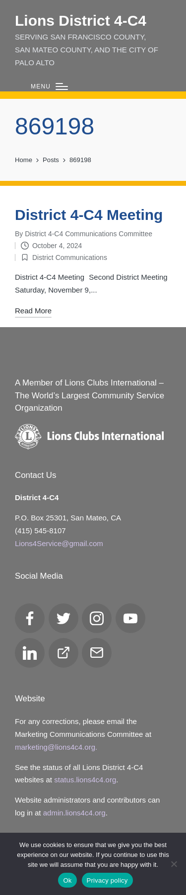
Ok (67, 880)
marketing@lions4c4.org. (56, 747)
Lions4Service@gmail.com (59, 543)
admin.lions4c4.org (74, 813)
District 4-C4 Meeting (89, 215)
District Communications (69, 257)
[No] (174, 864)
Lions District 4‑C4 (80, 20)
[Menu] (49, 87)
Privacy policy (107, 880)
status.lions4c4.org (85, 779)
